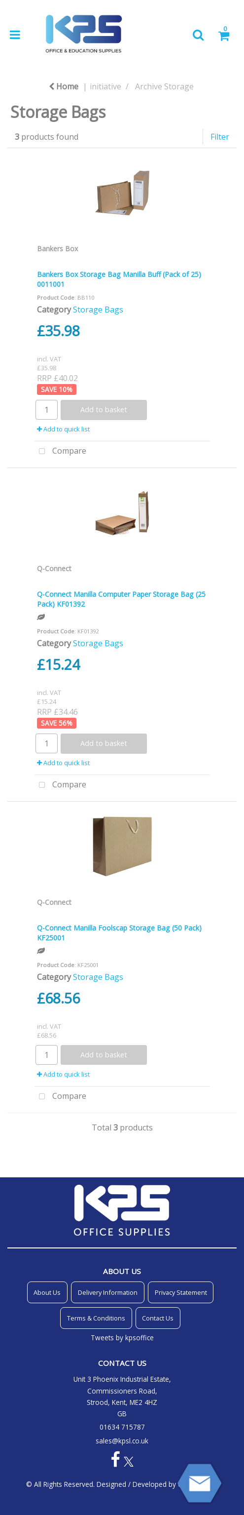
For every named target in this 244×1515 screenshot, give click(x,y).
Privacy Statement (181, 1292)
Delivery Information (108, 1292)
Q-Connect (54, 568)
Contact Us (158, 1318)
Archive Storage (164, 86)
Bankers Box (57, 248)
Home (63, 86)
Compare (60, 452)
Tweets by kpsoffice (122, 1337)
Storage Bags (98, 309)
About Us (47, 1292)
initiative (105, 86)
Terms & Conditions (96, 1318)
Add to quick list (63, 429)
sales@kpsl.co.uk (122, 1440)
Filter (219, 136)
